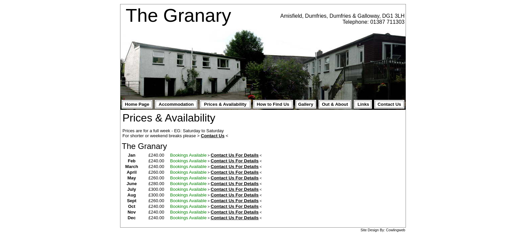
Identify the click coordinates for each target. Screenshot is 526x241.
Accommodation (176, 104)
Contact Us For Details (235, 155)
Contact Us (389, 104)
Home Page (137, 104)
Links (363, 104)
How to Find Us (273, 104)
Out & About (335, 104)
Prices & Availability (225, 104)
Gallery (305, 104)
